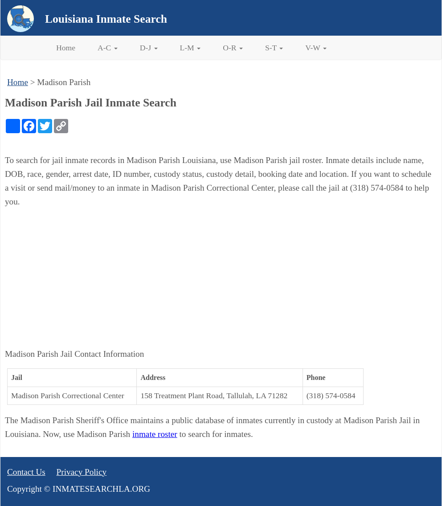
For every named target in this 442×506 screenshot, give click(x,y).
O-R (233, 47)
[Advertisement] (221, 278)
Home (65, 47)
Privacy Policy (81, 472)
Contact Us (26, 472)
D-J (149, 47)
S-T (274, 47)
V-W (316, 47)
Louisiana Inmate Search (106, 18)
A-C (108, 47)
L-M (190, 47)
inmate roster (154, 434)
